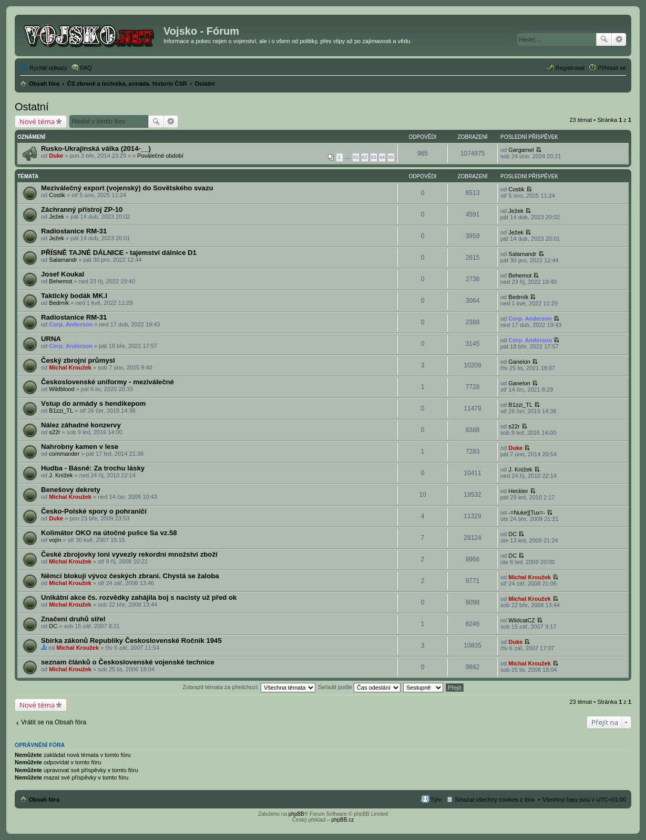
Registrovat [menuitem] (570, 68)
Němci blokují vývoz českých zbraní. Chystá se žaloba (130, 576)
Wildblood (61, 389)
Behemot (60, 281)
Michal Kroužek (70, 367)
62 (364, 157)
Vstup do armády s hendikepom (93, 403)
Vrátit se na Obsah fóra (53, 722)
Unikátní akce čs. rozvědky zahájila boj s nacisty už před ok (139, 597)
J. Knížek (61, 475)
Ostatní (31, 106)
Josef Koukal (62, 274)
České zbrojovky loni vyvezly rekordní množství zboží (129, 554)
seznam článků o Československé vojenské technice (127, 662)
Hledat (604, 39)
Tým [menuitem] (436, 799)
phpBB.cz (342, 820)
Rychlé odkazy (48, 68)
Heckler (518, 491)
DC (512, 534)
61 (355, 157)
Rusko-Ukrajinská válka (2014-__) (96, 148)
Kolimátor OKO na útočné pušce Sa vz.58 (109, 533)
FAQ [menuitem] (86, 68)
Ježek (56, 216)
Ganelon (519, 361)
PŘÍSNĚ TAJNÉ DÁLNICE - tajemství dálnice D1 (119, 253)
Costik (57, 195)
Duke (56, 155)
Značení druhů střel (73, 619)
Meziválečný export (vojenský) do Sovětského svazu (127, 188)
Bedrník (59, 303)
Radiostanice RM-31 (74, 231)
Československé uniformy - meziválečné (107, 382)
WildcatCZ (521, 620)
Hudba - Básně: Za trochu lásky (93, 468)
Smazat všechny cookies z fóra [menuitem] (495, 799)
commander (64, 453)
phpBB (296, 814)
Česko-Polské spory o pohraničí (94, 511)
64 (382, 157)
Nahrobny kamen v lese (79, 446)
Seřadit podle (359, 687)
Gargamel (521, 150)
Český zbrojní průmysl (78, 360)
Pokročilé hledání (619, 39)
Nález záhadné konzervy (81, 425)
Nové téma (37, 121)
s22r (54, 432)
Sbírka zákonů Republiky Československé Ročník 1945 (131, 640)
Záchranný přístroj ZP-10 (81, 209)
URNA (51, 339)
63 (373, 157)
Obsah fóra (44, 799)
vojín (55, 540)
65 (391, 157)
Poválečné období (160, 155)
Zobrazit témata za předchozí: (248, 687)
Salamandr (63, 260)
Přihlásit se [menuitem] (612, 68)
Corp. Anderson (71, 324)
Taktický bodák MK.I (74, 296)
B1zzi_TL (61, 410)
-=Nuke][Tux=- (526, 512)
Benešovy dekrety (70, 490)
